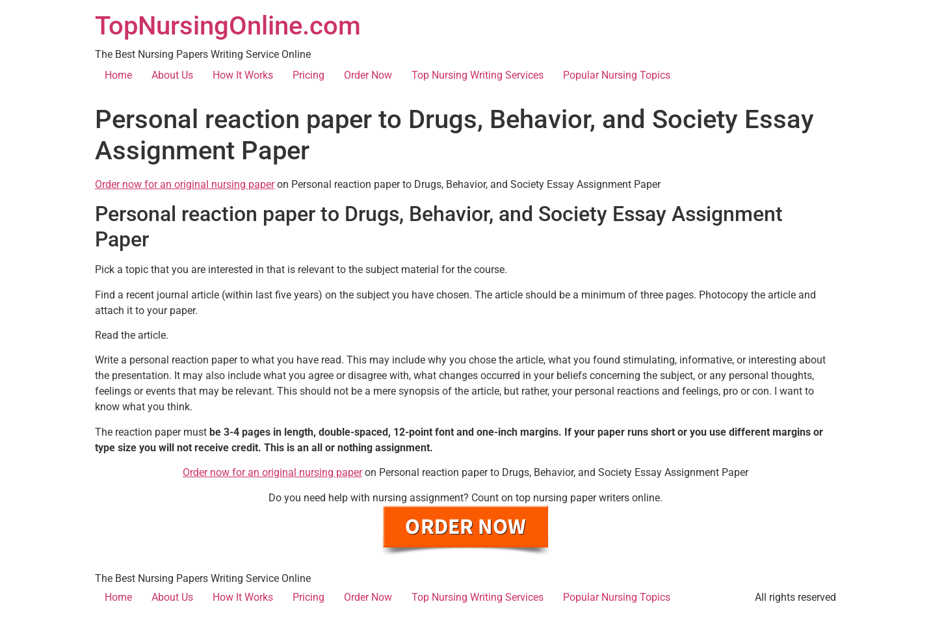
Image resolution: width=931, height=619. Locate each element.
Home (118, 75)
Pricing (308, 75)
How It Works (243, 75)
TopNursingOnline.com (228, 25)
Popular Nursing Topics (616, 75)
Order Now (368, 75)
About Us (172, 75)
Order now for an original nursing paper (184, 184)
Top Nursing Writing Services (478, 75)
